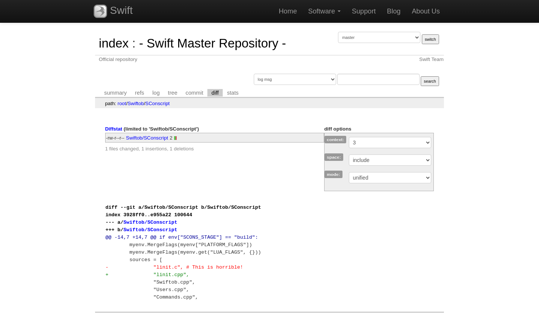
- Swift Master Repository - (212, 43)
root (122, 103)
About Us (426, 11)
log (156, 93)
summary (115, 93)
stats (232, 93)
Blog (394, 11)
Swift (113, 11)
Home (288, 11)
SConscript (157, 103)
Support (364, 11)
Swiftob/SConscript (147, 138)
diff (215, 93)
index (114, 43)
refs (139, 93)
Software (324, 11)
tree (172, 93)
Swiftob (136, 103)
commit (194, 93)
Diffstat (113, 129)
